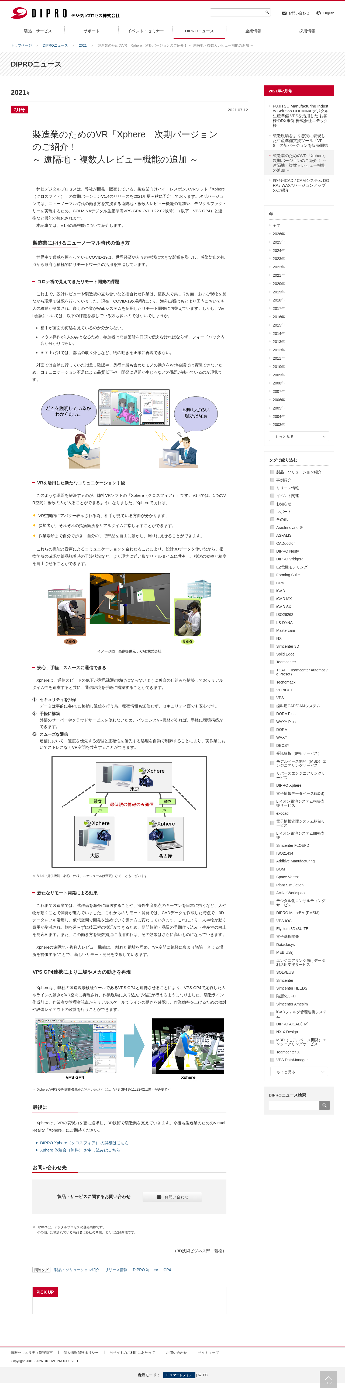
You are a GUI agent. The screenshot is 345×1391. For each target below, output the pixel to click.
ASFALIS (284, 535)
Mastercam (285, 630)
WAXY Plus (286, 722)
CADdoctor (285, 543)
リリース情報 (287, 488)
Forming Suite (288, 575)
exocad (282, 813)
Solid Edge (285, 654)
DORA (281, 729)
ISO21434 (284, 853)
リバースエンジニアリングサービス (300, 775)
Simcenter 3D (287, 646)
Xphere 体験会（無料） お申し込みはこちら (80, 1150)
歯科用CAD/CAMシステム (298, 706)
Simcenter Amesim (292, 1004)
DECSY (282, 745)
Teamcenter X (287, 1052)
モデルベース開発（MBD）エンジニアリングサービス (301, 763)
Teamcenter (286, 662)
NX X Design (287, 1032)
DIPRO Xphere (288, 785)
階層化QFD (286, 996)
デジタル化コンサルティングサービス (300, 903)
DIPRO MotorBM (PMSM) (297, 913)
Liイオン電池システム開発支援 (300, 835)
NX (278, 638)
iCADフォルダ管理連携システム (301, 1014)
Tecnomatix (285, 682)
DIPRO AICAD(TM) (292, 1024)
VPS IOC (284, 921)
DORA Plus (285, 714)
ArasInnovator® (289, 527)
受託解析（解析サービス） (299, 753)
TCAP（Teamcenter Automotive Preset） (301, 672)
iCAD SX (283, 607)
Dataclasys (285, 944)
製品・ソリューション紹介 (299, 472)
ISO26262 (284, 614)
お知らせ (283, 504)
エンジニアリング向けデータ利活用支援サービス (300, 962)
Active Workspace (291, 893)
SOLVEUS (285, 972)
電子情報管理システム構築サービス (300, 823)
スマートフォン (179, 1375)
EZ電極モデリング (292, 567)
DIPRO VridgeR (289, 559)
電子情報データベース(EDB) (300, 793)
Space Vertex (287, 877)
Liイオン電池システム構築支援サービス (300, 803)
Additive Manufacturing (295, 861)
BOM (280, 869)
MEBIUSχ (284, 952)
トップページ (21, 45)
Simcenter (284, 980)
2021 (83, 45)
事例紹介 (283, 480)
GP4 (280, 583)
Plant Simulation (289, 885)
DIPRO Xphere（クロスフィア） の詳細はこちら (84, 1142)
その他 (282, 519)
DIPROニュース (55, 45)
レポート (283, 511)
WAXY (281, 737)
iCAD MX (284, 598)
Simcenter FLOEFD (292, 845)
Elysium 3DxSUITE (292, 929)
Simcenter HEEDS (291, 988)
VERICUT (284, 690)
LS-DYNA (284, 622)
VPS (280, 698)
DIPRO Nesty (287, 551)
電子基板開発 (287, 936)
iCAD (280, 591)
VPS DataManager (292, 1060)
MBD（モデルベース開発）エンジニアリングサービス (301, 1042)
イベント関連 (287, 496)
